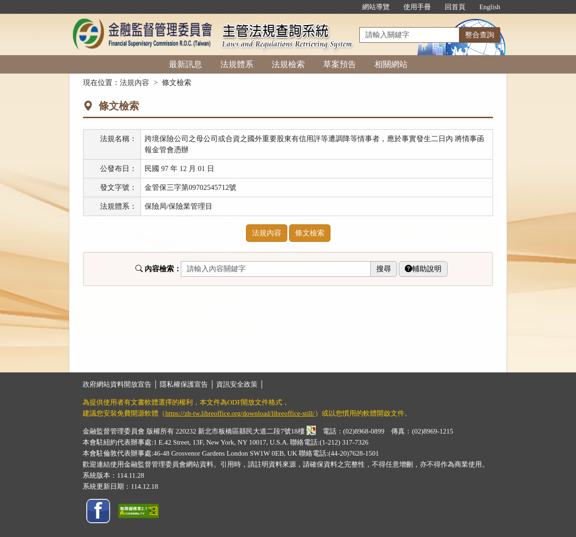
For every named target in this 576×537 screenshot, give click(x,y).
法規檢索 (288, 64)
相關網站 (391, 64)
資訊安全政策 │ (240, 384)
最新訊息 (185, 64)
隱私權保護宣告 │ (188, 384)
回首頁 (455, 7)
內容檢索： (158, 269)
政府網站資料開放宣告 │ (121, 384)
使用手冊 (417, 7)
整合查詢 (479, 35)
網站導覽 (376, 7)
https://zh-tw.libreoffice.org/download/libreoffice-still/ (240, 413)
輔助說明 (423, 269)
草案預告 (339, 64)
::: (346, 7)
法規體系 (236, 64)
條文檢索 (309, 233)
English (489, 7)
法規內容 (134, 82)
